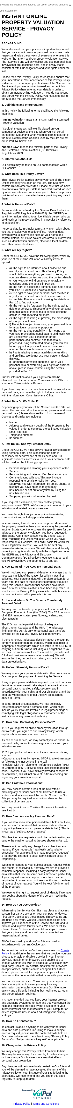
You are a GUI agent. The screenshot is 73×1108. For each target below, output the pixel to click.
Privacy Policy (22, 1103)
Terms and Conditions (46, 1103)
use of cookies (48, 4)
